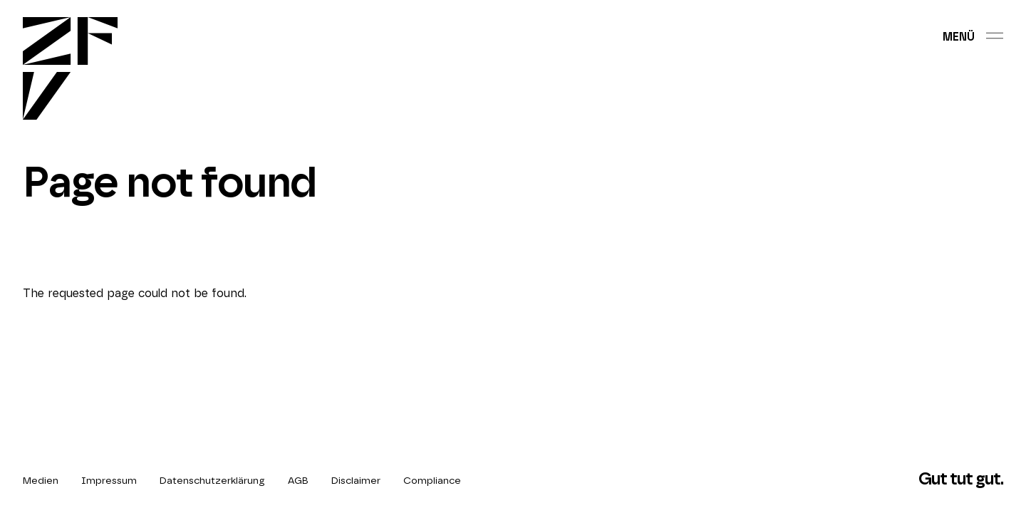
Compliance (432, 481)
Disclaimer (355, 481)
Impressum (109, 481)
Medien (40, 481)
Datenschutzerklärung (212, 481)
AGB (298, 481)
